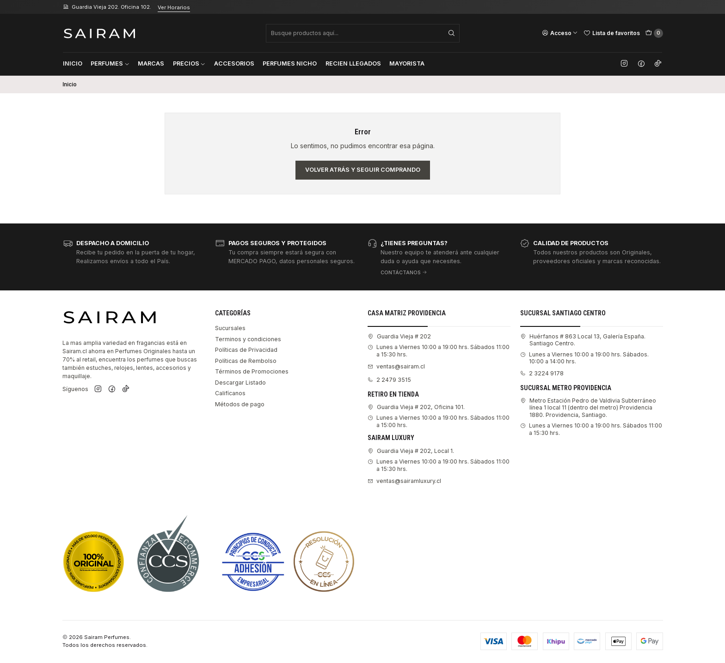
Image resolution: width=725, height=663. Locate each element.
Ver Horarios (174, 7)
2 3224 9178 (542, 373)
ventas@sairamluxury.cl (404, 480)
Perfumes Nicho (290, 63)
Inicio (72, 63)
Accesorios (234, 63)
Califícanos (230, 393)
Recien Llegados (353, 63)
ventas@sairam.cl (396, 366)
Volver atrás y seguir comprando (362, 169)
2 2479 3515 (389, 379)
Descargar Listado (240, 382)
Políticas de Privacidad (246, 349)
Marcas (151, 63)
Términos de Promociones (252, 371)
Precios (189, 63)
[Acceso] (560, 33)
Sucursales (230, 328)
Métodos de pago (239, 404)
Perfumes (110, 63)
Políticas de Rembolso (245, 360)
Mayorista (406, 63)
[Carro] (654, 33)
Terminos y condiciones (248, 339)
